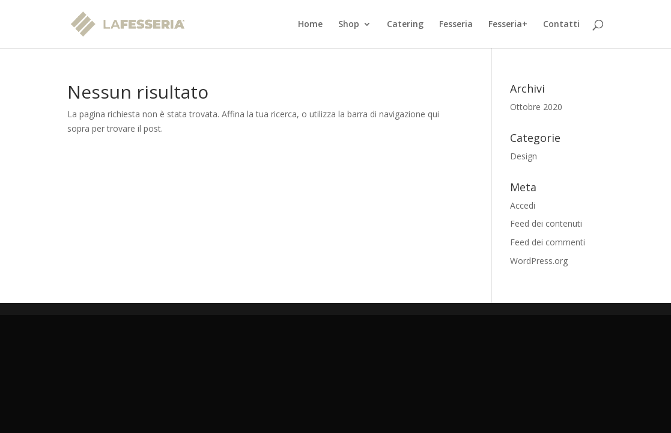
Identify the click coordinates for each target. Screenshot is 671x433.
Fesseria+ (507, 24)
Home (310, 24)
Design (523, 156)
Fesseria (456, 24)
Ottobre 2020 (536, 106)
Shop (348, 24)
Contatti (561, 24)
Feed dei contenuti (546, 223)
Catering (405, 24)
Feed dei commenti (547, 242)
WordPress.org (539, 260)
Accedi (522, 205)
